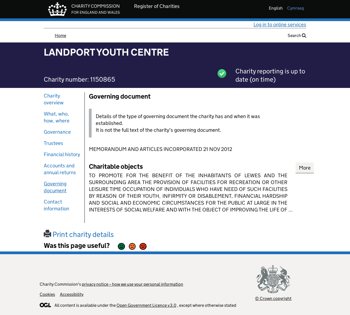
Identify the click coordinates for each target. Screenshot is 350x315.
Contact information (56, 205)
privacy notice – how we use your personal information (132, 284)
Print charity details (79, 234)
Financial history (62, 154)
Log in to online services (279, 24)
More (305, 168)
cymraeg (295, 8)
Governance (57, 132)
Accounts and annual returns (60, 169)
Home (60, 35)
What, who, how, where (56, 117)
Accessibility (71, 294)
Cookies (47, 294)
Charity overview (54, 99)
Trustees (53, 143)
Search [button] (297, 35)
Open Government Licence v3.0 (146, 305)
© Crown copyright (273, 298)
